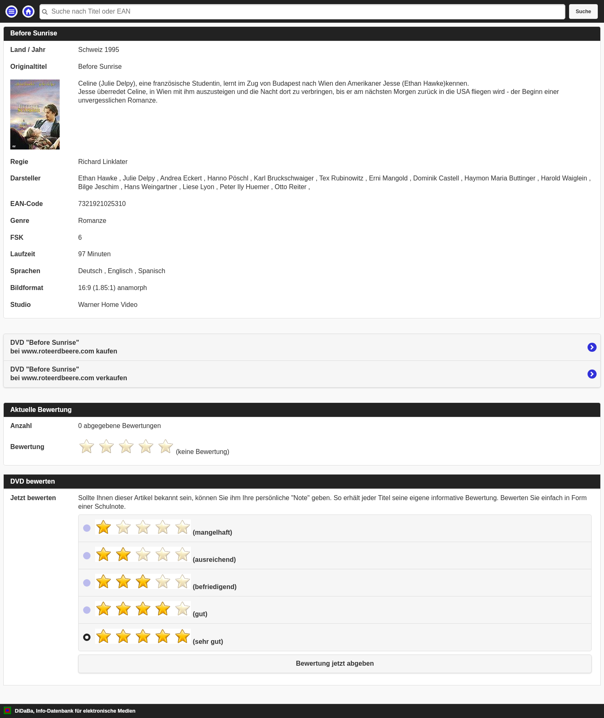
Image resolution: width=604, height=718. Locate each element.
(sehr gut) (159, 637)
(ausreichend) (165, 555)
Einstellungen (11, 11)
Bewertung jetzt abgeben (335, 663)
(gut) (151, 609)
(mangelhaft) (163, 527)
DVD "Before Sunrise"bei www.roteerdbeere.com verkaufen (68, 373)
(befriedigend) (166, 582)
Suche (583, 11)
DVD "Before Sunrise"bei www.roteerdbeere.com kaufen (63, 347)
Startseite (28, 11)
